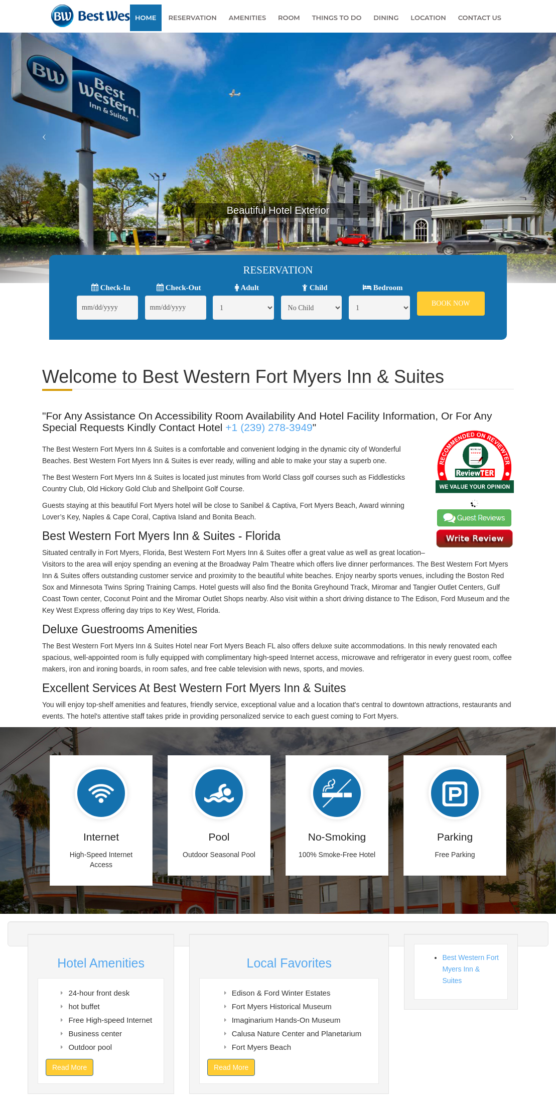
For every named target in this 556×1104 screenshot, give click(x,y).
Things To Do (337, 18)
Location (428, 18)
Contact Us (479, 18)
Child (315, 288)
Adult (247, 288)
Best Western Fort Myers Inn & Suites (470, 969)
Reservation (192, 18)
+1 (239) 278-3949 (268, 427)
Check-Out (179, 288)
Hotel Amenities (101, 963)
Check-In (110, 288)
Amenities (247, 18)
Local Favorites (289, 963)
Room (289, 18)
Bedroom (383, 288)
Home (146, 18)
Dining (385, 18)
